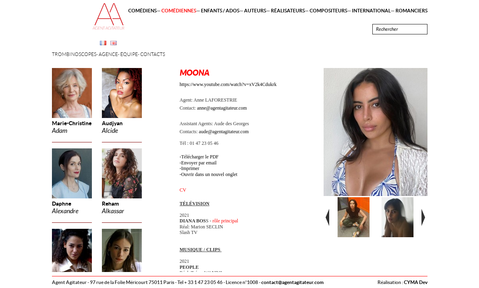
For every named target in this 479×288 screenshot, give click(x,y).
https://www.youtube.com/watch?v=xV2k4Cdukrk (228, 84)
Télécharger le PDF (200, 157)
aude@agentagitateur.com (224, 131)
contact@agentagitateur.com (292, 282)
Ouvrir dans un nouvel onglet (209, 174)
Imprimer (190, 168)
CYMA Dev (415, 282)
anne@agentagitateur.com (222, 108)
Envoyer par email (199, 163)
